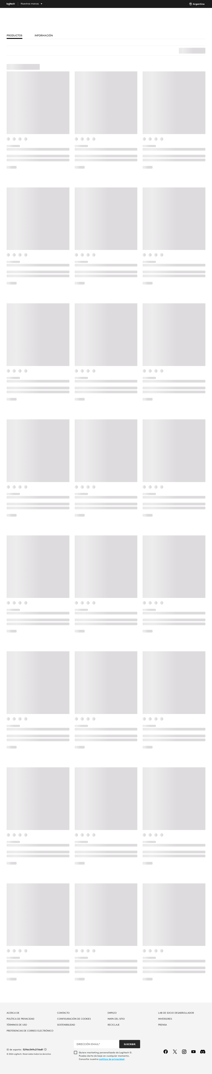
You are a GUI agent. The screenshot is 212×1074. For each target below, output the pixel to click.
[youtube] (193, 1051)
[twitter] (175, 1051)
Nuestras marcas (30, 3)
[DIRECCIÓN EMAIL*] (97, 1044)
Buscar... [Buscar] (182, 15)
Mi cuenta (204, 15)
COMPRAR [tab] (76, 15)
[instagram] (184, 1051)
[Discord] (202, 1051)
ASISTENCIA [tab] (135, 15)
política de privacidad (111, 1059)
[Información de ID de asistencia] (45, 1049)
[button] (106, 518)
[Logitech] (13, 4)
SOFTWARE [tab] (115, 15)
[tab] (14, 36)
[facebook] (165, 1051)
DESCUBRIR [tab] (95, 15)
